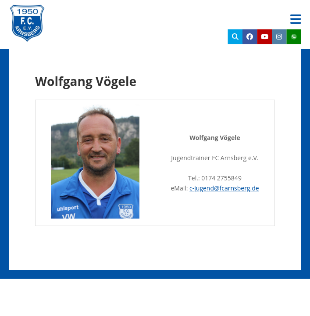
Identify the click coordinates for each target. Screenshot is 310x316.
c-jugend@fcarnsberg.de (224, 188)
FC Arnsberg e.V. (103, 13)
